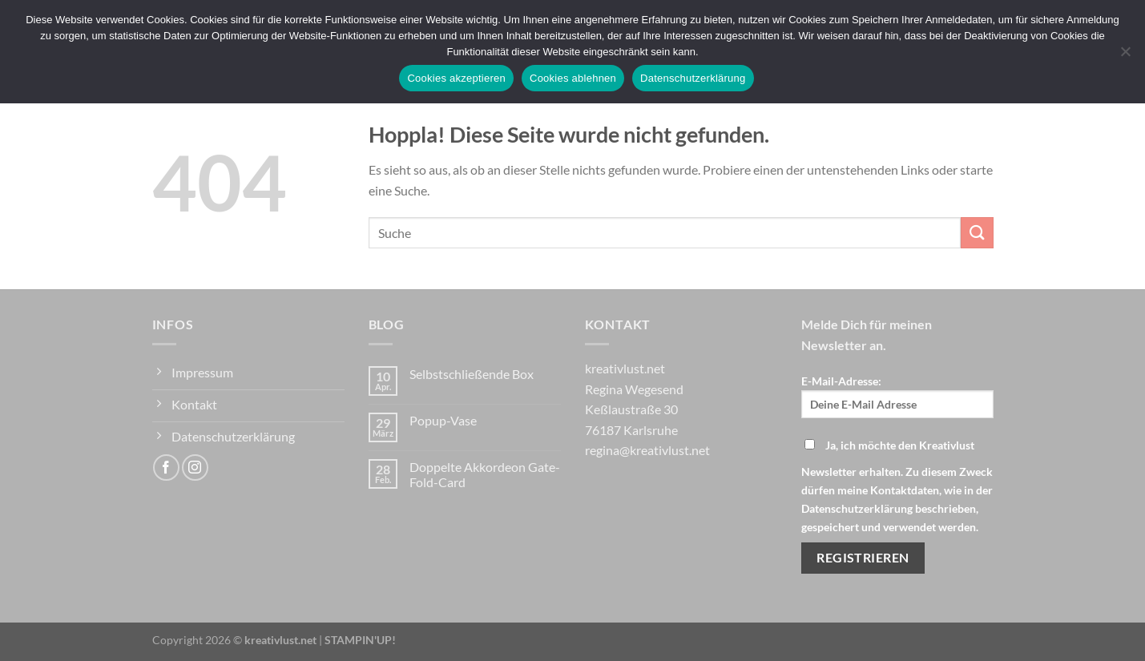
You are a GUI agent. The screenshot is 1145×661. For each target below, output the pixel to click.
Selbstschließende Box (471, 373)
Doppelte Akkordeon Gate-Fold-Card (484, 474)
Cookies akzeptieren (456, 78)
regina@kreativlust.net (647, 449)
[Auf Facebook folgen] (166, 467)
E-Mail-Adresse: (897, 396)
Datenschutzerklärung (692, 78)
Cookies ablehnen (573, 78)
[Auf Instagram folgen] (195, 467)
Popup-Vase (443, 420)
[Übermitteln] (977, 232)
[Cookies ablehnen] (1125, 56)
